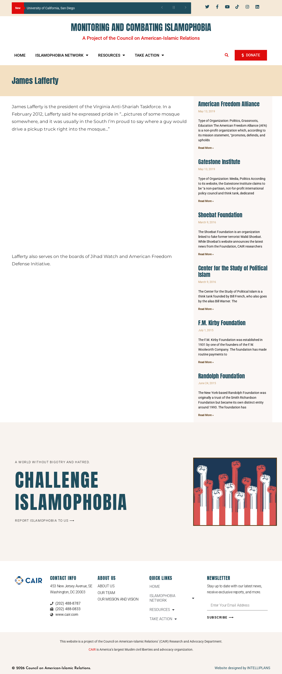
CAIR (92, 649)
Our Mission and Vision (118, 599)
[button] (226, 55)
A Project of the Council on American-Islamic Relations (141, 38)
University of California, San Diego (51, 8)
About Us (106, 586)
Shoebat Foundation (220, 215)
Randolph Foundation (221, 376)
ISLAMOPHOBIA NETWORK (61, 55)
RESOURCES (111, 55)
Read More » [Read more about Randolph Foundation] (206, 415)
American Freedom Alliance (229, 104)
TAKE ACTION (149, 55)
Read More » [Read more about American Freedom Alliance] (206, 148)
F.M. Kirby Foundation (222, 323)
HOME (20, 55)
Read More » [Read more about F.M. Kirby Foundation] (206, 362)
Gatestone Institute (219, 162)
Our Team (106, 593)
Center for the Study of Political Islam (232, 271)
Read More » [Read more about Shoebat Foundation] (206, 254)
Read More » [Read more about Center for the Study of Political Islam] (206, 309)
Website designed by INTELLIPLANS (242, 668)
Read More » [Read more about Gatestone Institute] (206, 201)
